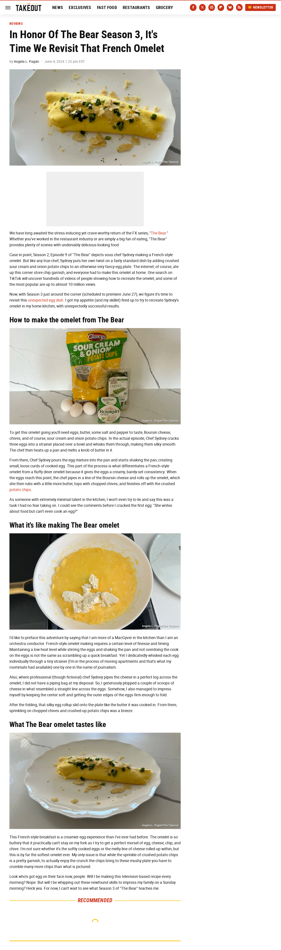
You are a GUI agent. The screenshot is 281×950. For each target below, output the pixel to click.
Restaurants (136, 7)
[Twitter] (202, 7)
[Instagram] (211, 7)
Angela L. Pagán (26, 61)
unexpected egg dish (45, 300)
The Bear (158, 233)
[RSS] (239, 7)
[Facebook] (193, 7)
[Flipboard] (221, 7)
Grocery (164, 7)
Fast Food (107, 7)
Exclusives (80, 7)
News (57, 7)
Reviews (16, 23)
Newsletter (260, 7)
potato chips (20, 489)
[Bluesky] (230, 7)
